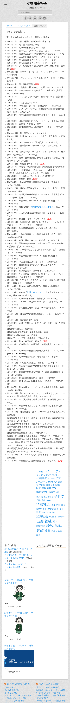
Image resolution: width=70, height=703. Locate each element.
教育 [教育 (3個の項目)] (44, 509)
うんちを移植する (11, 690)
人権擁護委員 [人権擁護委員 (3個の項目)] (51, 481)
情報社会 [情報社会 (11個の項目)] (43, 504)
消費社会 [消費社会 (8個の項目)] (42, 516)
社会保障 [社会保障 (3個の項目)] (61, 516)
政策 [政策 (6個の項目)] (39, 508)
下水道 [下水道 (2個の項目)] (52, 479)
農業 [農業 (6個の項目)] (47, 530)
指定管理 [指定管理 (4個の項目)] (55, 504)
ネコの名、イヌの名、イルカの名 (17, 695)
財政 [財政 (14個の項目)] (40, 530)
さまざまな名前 (10, 692)
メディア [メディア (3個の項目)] (47, 475)
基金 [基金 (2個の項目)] (45, 497)
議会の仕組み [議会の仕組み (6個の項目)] (54, 525)
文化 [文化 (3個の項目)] (61, 509)
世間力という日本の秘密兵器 (48, 687)
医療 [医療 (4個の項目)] (38, 488)
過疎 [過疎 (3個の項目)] (53, 531)
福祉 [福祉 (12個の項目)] (48, 521)
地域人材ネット (34, 292)
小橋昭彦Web (37, 3)
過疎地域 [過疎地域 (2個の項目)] (59, 531)
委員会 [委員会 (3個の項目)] (50, 497)
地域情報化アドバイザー (42, 206)
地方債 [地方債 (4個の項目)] (39, 496)
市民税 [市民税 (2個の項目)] (48, 500)
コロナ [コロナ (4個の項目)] (39, 474)
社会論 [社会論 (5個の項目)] (40, 521)
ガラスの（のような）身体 (15, 698)
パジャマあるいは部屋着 (14, 700)
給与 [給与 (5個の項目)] (55, 521)
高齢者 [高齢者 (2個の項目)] (38, 535)
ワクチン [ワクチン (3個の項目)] (55, 475)
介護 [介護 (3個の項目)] (60, 481)
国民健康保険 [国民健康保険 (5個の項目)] (49, 488)
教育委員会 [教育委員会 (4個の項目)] (53, 508)
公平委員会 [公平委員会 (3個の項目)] (55, 484)
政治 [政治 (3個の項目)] (63, 505)
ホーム (11, 25)
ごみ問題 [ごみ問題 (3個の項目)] (39, 471)
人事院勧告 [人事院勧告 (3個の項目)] (40, 481)
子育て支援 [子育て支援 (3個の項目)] (40, 500)
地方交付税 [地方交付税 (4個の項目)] (54, 492)
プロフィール (24, 25)
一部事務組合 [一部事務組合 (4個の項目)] (42, 478)
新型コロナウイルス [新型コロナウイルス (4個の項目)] (46, 512)
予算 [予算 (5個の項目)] (58, 478)
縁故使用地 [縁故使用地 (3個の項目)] (40, 526)
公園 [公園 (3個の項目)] (48, 484)
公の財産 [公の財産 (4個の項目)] (40, 484)
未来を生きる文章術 (49, 683)
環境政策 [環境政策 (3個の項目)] (52, 516)
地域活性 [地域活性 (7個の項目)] (42, 492)
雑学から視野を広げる (18, 683)
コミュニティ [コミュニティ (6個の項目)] (53, 471)
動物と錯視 (8, 687)
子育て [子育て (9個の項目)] (59, 496)
